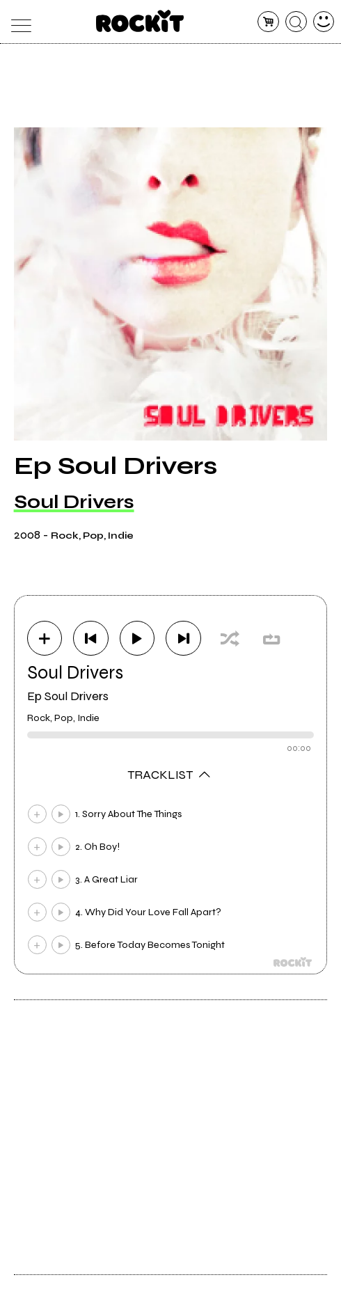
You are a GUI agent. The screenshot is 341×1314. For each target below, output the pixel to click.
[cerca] (296, 22)
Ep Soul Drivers (68, 696)
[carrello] (268, 22)
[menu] (18, 22)
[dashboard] (324, 22)
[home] (140, 21)
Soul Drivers (74, 502)
